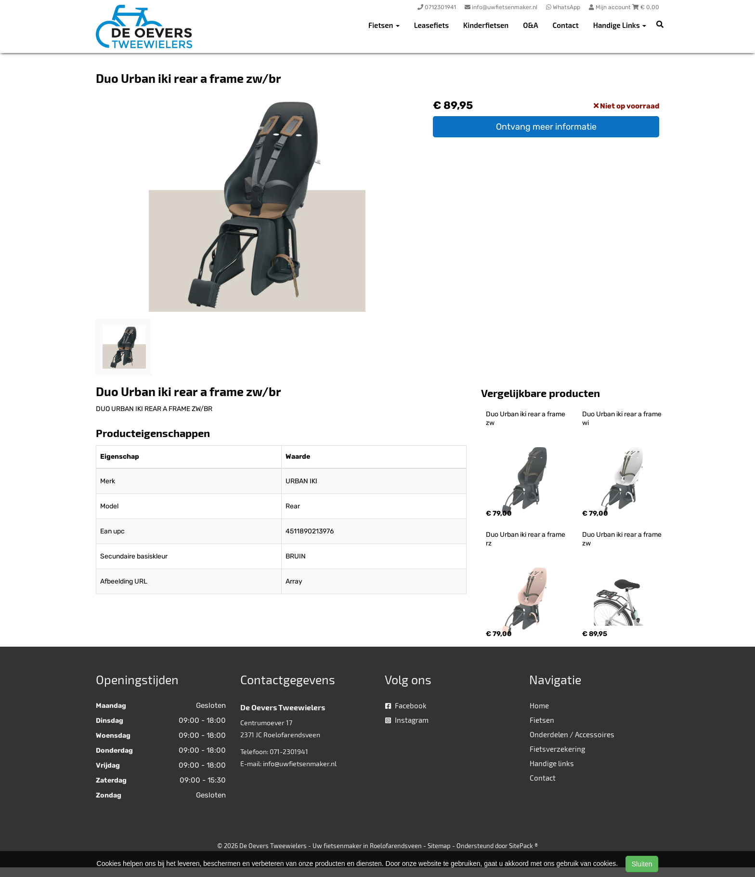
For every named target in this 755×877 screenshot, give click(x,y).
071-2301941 (289, 751)
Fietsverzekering (557, 748)
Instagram (407, 720)
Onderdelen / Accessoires (572, 734)
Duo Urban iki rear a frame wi (622, 418)
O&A (530, 25)
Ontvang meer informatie (546, 126)
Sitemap (439, 846)
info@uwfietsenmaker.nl (300, 763)
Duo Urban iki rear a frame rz (526, 539)
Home (539, 705)
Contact (566, 25)
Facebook (406, 705)
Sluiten (642, 864)
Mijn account (610, 7)
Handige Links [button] (619, 25)
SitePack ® (523, 846)
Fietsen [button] (384, 25)
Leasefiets (431, 25)
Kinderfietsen (485, 25)
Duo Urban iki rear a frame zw (526, 418)
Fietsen (542, 720)
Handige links (552, 763)
